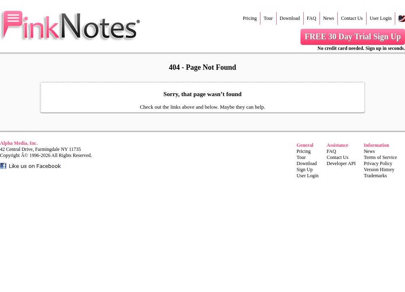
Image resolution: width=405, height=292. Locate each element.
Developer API (341, 163)
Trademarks (375, 175)
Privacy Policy (378, 163)
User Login (381, 18)
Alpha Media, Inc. (19, 143)
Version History (379, 169)
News (328, 18)
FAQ (311, 18)
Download (290, 18)
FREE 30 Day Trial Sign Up (353, 36)
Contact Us (352, 18)
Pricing (250, 18)
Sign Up (304, 169)
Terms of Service (380, 157)
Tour (268, 18)
